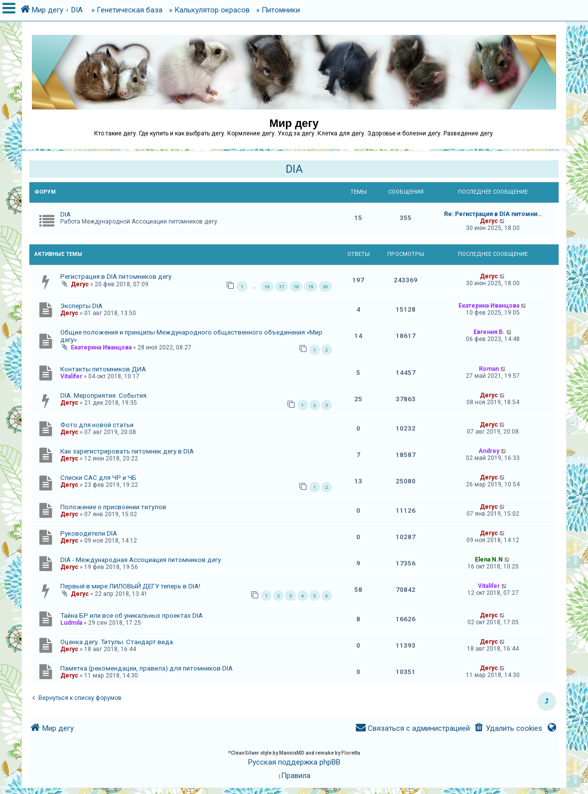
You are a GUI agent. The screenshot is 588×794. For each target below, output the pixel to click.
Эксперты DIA (81, 306)
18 (296, 286)
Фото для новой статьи (97, 425)
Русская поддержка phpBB (294, 762)
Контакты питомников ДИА (103, 369)
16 (267, 286)
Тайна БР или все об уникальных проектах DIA (131, 615)
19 (310, 286)
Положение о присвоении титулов (113, 507)
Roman (489, 368)
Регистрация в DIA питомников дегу (115, 276)
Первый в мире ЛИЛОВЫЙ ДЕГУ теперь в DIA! (130, 586)
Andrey (488, 451)
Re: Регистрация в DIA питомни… (493, 214)
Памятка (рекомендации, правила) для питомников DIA (146, 668)
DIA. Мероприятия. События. (104, 395)
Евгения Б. (489, 332)
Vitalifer (71, 376)
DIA (294, 169)
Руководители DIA (88, 533)
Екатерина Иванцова (488, 305)
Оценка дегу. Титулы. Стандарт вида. (117, 642)
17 (281, 286)
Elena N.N (489, 559)
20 (325, 286)
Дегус (489, 221)
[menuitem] (508, 728)
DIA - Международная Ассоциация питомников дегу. (141, 560)
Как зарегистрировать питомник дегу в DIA (127, 451)
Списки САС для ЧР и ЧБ (98, 477)
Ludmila (71, 622)
